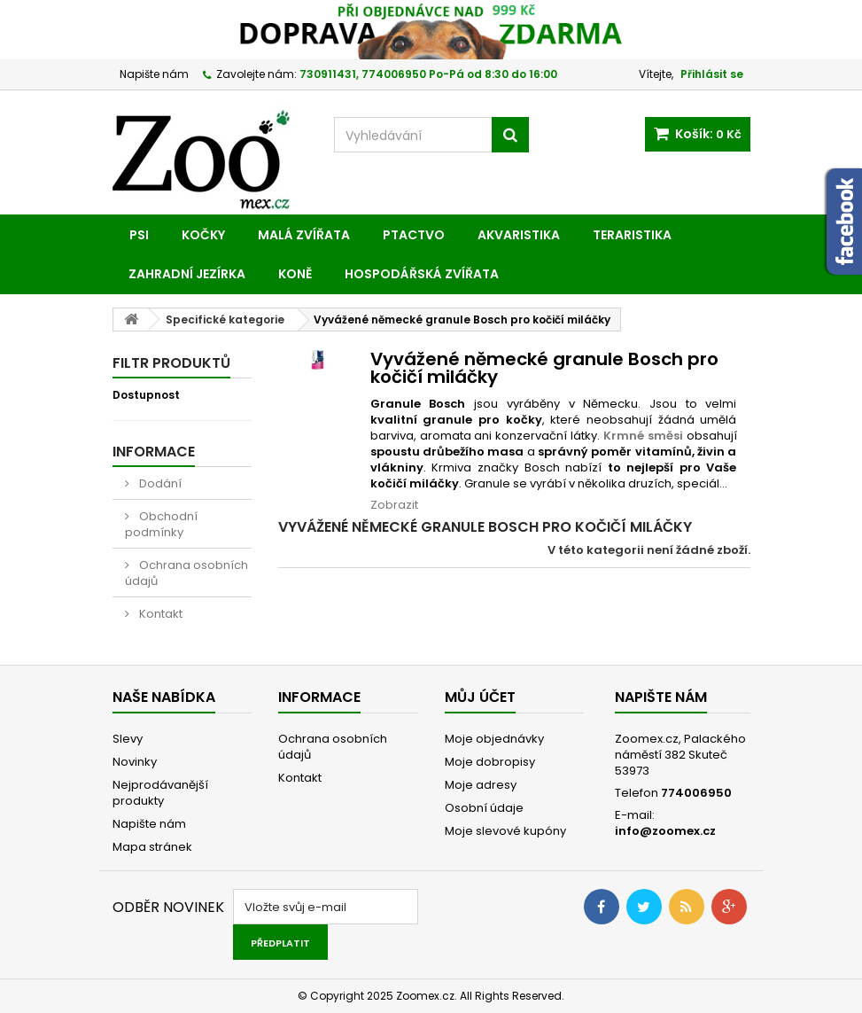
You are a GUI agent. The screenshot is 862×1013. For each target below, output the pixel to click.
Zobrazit (394, 504)
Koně (295, 274)
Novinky (135, 761)
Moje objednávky (494, 738)
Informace (154, 451)
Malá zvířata (304, 235)
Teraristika (632, 235)
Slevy (128, 738)
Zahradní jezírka (186, 274)
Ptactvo (414, 235)
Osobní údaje (484, 807)
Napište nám (154, 74)
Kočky (203, 235)
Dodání (159, 483)
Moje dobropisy (490, 761)
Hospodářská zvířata (422, 274)
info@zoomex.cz (665, 830)
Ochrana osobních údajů (186, 573)
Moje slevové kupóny (505, 830)
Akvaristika (519, 235)
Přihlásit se (711, 74)
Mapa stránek (152, 846)
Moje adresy (480, 784)
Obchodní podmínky (161, 524)
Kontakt (159, 613)
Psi (139, 235)
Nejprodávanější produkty (160, 792)
